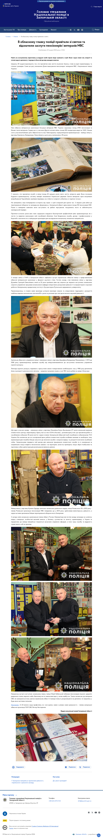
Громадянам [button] (43, 30)
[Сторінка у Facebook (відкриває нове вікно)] (71, 30)
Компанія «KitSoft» (81, 834)
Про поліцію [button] (22, 30)
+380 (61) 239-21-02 (55, 801)
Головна (8, 36)
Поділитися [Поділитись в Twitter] (86, 767)
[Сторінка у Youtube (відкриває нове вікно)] (78, 30)
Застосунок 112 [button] (9, 30)
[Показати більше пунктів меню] (68, 30)
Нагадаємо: (15, 705)
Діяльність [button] (32, 30)
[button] (10, 795)
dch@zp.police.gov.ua (84, 801)
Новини (16, 36)
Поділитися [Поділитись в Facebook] (74, 767)
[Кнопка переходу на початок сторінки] (96, 835)
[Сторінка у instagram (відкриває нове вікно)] (82, 30)
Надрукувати (18, 767)
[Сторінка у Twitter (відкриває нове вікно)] (74, 30)
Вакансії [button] (53, 30)
